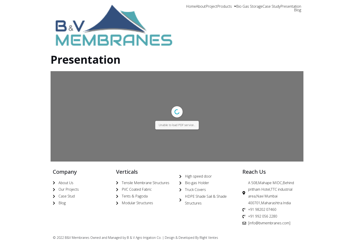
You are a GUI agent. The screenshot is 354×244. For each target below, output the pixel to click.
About (201, 6)
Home (191, 6)
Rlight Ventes (209, 237)
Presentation (290, 6)
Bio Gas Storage (249, 6)
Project (211, 6)
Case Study (271, 6)
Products (226, 6)
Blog (297, 10)
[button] (226, 6)
